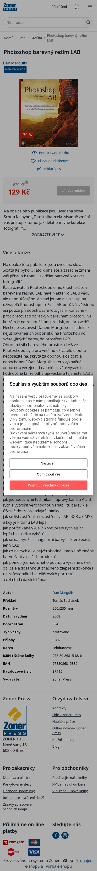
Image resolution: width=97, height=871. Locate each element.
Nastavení (48, 463)
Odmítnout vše (48, 474)
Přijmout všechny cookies (48, 485)
